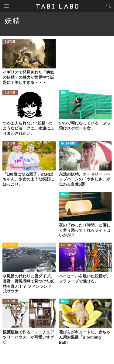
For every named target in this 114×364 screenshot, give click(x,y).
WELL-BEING (68, 143)
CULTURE (10, 42)
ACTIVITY (10, 245)
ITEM (64, 92)
